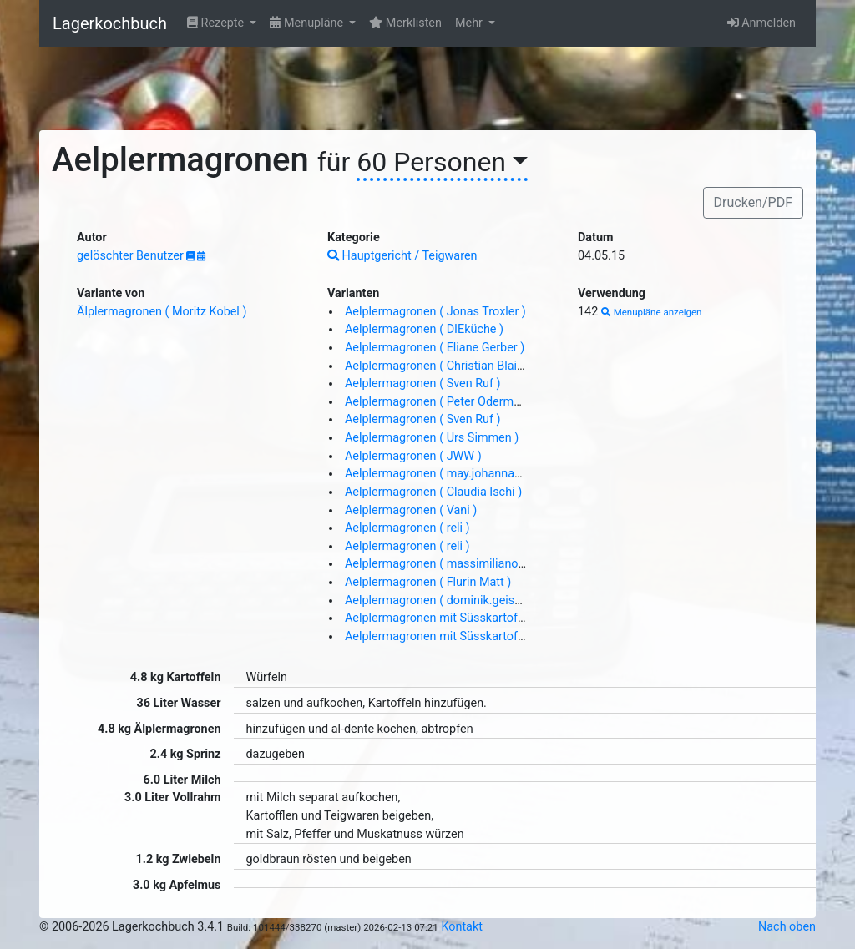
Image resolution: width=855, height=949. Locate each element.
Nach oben (787, 927)
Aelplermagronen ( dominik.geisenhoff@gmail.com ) (484, 600)
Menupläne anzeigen (651, 312)
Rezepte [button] (217, 23)
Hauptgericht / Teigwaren (402, 256)
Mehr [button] (470, 23)
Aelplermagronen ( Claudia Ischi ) (433, 492)
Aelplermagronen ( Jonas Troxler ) (435, 312)
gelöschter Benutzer (131, 256)
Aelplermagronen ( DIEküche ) (424, 329)
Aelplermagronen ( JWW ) (413, 456)
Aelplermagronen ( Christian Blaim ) (439, 366)
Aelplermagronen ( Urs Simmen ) (432, 438)
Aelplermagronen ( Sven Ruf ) (423, 383)
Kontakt (462, 927)
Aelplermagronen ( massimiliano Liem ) (449, 564)
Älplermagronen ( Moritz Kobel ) (161, 312)
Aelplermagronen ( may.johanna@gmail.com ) (467, 474)
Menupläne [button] (308, 23)
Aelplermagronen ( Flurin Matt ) (428, 582)
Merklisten (405, 23)
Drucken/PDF (753, 202)
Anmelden (761, 23)
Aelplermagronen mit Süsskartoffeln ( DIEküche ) (475, 618)
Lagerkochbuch (110, 23)
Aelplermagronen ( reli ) (407, 528)
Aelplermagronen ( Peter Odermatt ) (440, 402)
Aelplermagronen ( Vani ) (411, 510)
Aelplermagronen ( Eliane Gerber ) (434, 348)
